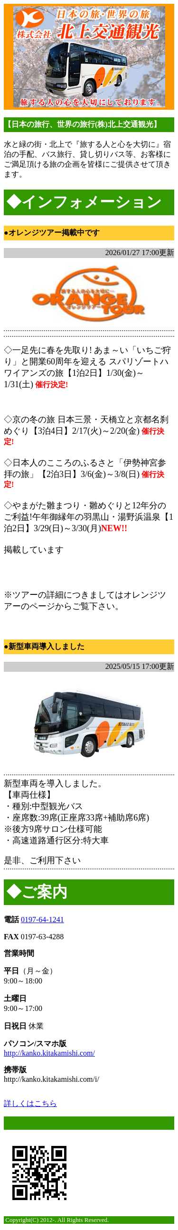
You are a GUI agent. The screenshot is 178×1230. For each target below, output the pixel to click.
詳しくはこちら (30, 1103)
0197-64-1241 (42, 919)
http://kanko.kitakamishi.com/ (49, 1053)
